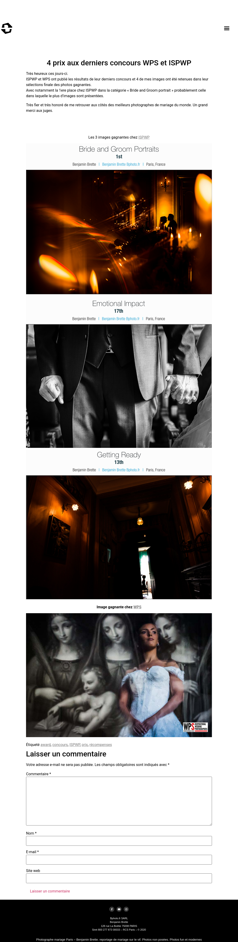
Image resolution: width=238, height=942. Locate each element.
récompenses (100, 744)
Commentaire (38, 774)
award (45, 744)
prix (85, 744)
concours (60, 744)
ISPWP (143, 137)
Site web (33, 871)
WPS (137, 607)
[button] (226, 28)
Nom (31, 833)
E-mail (32, 852)
